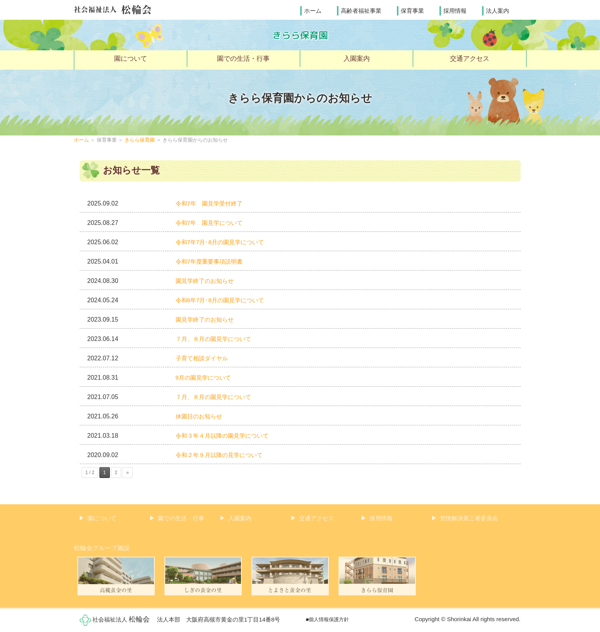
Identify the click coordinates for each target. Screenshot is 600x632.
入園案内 (357, 59)
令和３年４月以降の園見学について (225, 436)
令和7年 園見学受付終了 (211, 203)
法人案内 (497, 10)
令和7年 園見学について (211, 223)
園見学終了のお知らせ (207, 281)
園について (130, 59)
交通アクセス (470, 59)
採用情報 (455, 10)
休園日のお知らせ (200, 416)
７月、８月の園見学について (216, 339)
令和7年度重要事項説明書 (211, 262)
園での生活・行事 (243, 59)
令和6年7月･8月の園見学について (223, 300)
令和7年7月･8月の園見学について (223, 242)
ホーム (312, 10)
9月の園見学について (205, 378)
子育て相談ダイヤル (203, 358)
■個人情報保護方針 (327, 618)
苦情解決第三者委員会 (469, 520)
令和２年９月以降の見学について (222, 455)
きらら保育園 (300, 35)
